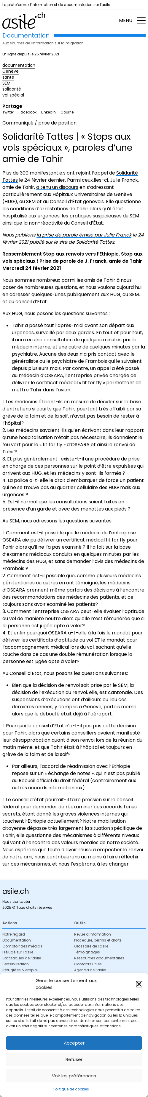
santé (8, 77)
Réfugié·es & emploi (20, 969)
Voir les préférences (74, 1076)
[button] (139, 984)
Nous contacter (16, 901)
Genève (10, 71)
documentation (18, 65)
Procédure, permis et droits (98, 940)
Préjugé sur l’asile (17, 952)
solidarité (11, 89)
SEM (6, 83)
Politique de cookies (71, 1089)
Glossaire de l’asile (91, 946)
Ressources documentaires (99, 958)
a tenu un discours (57, 187)
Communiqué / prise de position (39, 122)
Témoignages (87, 952)
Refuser (74, 1059)
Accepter (74, 1043)
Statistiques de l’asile (21, 958)
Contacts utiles (88, 964)
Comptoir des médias (22, 946)
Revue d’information (92, 934)
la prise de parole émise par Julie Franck (83, 234)
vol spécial (13, 95)
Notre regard (13, 934)
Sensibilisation (15, 964)
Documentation (16, 940)
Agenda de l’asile (90, 969)
